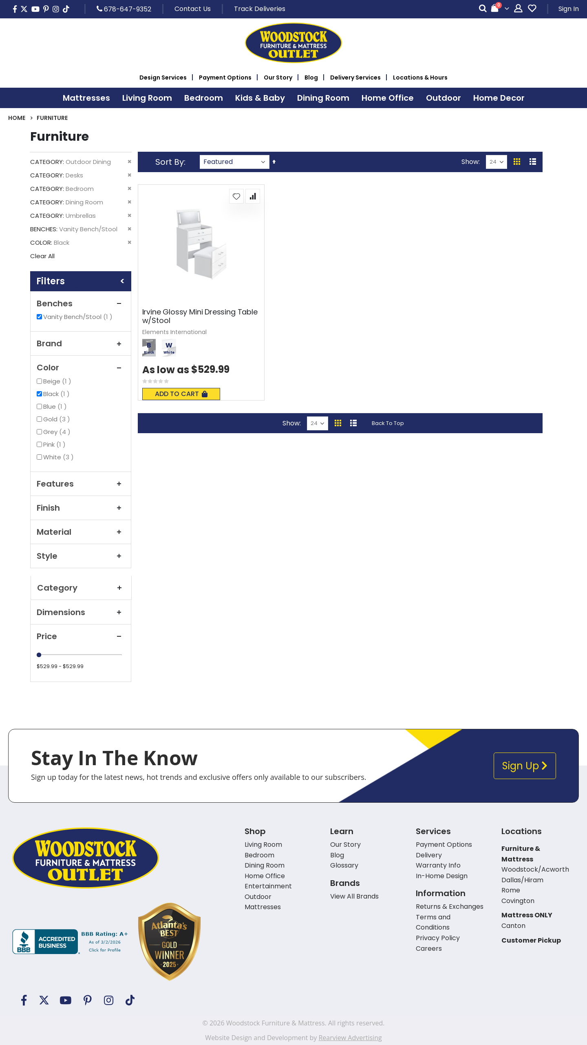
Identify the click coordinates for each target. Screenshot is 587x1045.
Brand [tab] (81, 343)
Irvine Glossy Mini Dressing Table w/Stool (200, 316)
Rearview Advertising (350, 1037)
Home (16, 118)
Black (57, 394)
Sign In (568, 8)
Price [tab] (81, 636)
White (59, 457)
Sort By (169, 162)
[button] (236, 196)
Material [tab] (81, 532)
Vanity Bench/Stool (79, 316)
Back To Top (388, 423)
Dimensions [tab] (81, 612)
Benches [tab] (81, 303)
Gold (57, 419)
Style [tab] (81, 556)
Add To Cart (181, 394)
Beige (58, 381)
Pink (55, 444)
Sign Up (524, 766)
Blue (56, 406)
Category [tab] (81, 587)
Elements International (174, 332)
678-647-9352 (124, 9)
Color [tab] (81, 367)
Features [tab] (81, 483)
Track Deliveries (259, 8)
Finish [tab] (81, 508)
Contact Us (192, 8)
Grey (58, 431)
